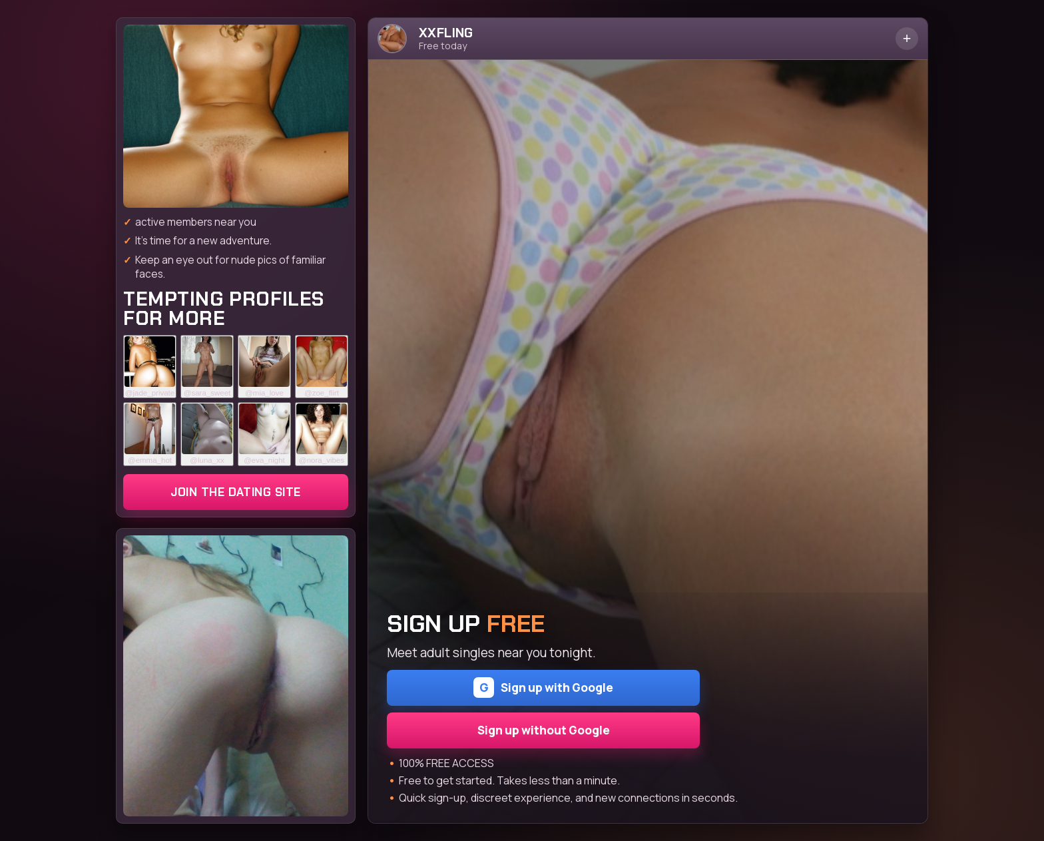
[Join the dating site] (235, 116)
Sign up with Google (543, 687)
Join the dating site (235, 492)
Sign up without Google (543, 730)
